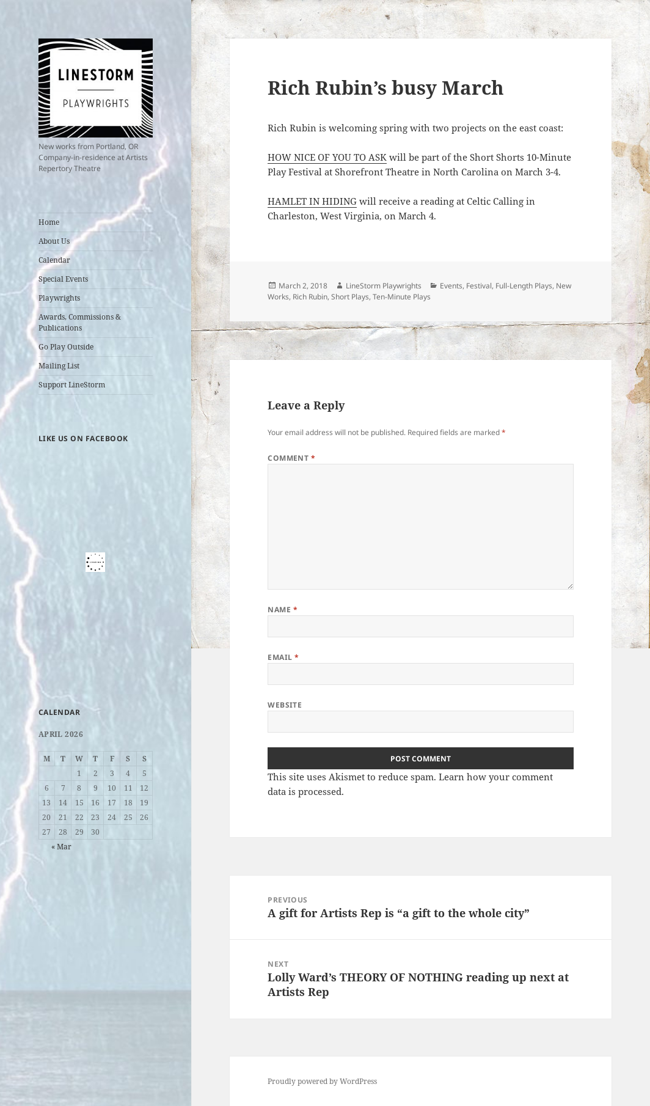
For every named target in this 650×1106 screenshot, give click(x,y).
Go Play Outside (65, 347)
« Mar (61, 846)
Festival (479, 285)
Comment (291, 458)
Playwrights (59, 298)
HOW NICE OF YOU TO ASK (327, 157)
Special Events (63, 279)
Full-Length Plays (523, 285)
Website (285, 705)
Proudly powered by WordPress (322, 1081)
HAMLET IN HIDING (312, 201)
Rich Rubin (310, 296)
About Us (54, 241)
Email (283, 657)
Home (48, 222)
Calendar (54, 260)
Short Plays (350, 296)
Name (283, 609)
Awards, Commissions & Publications (79, 322)
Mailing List (58, 366)
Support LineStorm (71, 384)
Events (451, 285)
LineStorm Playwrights (384, 285)
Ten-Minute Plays (402, 296)
